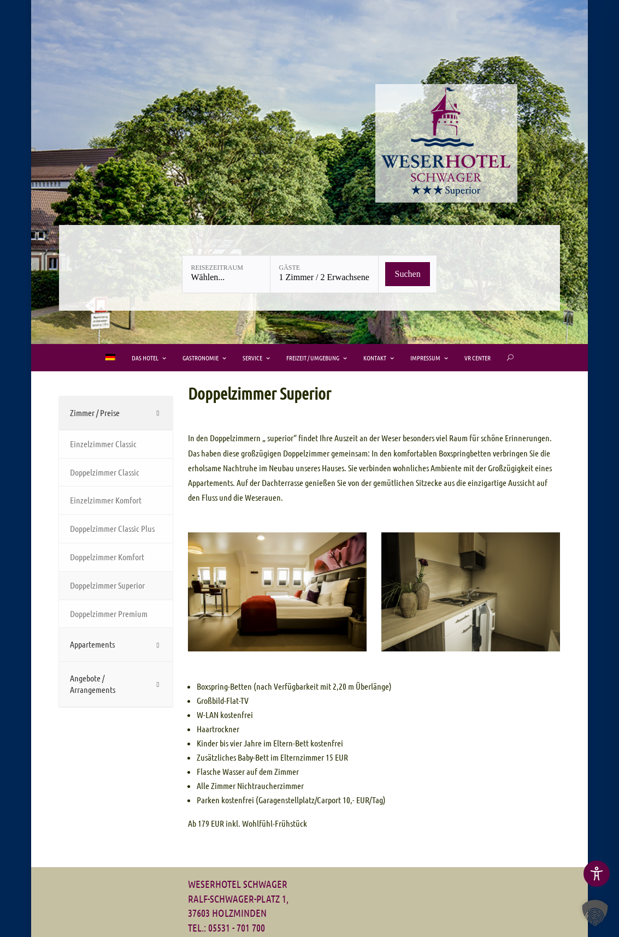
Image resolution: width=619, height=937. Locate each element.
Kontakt (374, 357)
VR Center (477, 357)
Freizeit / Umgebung (312, 357)
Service (252, 357)
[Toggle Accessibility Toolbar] (596, 873)
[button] (595, 913)
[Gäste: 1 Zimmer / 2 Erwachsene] (324, 274)
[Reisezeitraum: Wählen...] (226, 274)
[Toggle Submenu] (116, 413)
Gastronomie (200, 357)
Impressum (425, 357)
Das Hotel (145, 357)
